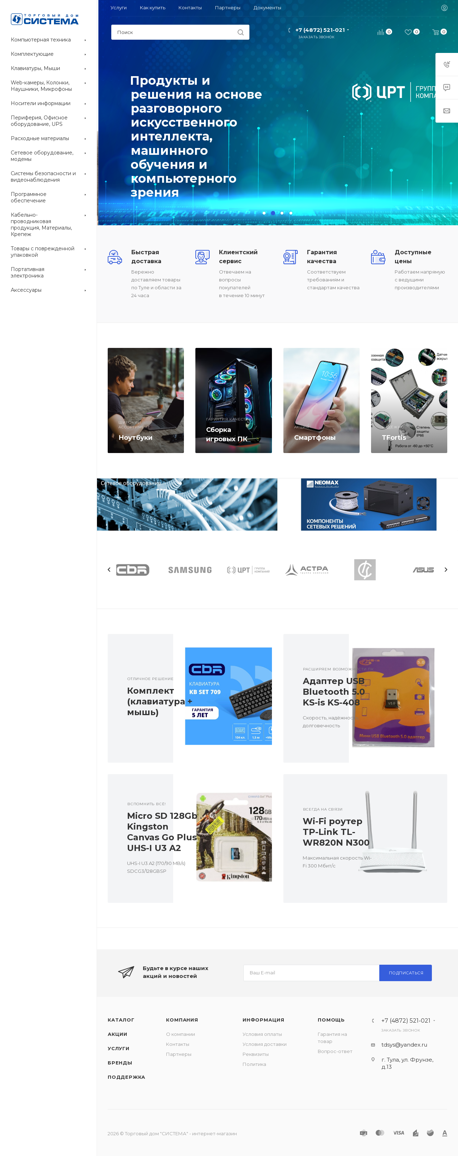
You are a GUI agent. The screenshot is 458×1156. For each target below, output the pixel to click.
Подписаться (406, 972)
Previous (109, 569)
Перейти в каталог (164, 178)
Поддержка (126, 1077)
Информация (263, 1020)
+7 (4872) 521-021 (320, 29)
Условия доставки (265, 1044)
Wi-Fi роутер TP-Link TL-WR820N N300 (336, 832)
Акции (117, 1034)
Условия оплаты (262, 1034)
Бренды (120, 1063)
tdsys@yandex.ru (404, 1044)
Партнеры (178, 1054)
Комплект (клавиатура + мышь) (160, 701)
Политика (254, 1064)
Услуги (119, 1048)
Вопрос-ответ (335, 1051)
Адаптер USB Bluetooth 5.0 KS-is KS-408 (334, 692)
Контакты (177, 1044)
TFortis (394, 438)
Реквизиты (256, 1054)
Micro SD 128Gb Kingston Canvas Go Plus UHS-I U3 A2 (162, 832)
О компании (180, 1034)
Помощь (331, 1020)
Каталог (121, 1020)
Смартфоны (315, 438)
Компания (182, 1020)
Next (446, 569)
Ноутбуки (135, 438)
